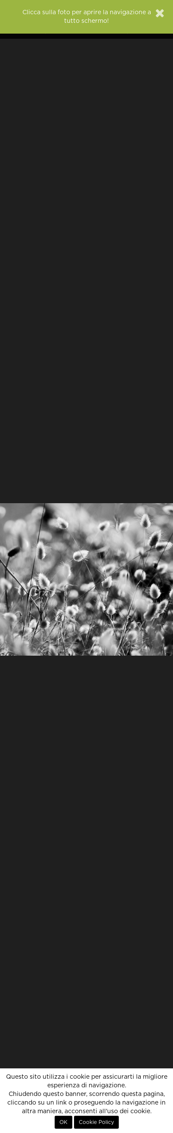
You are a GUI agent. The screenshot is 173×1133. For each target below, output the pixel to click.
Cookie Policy (96, 1122)
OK (63, 1122)
